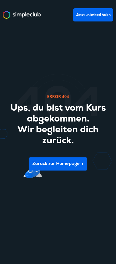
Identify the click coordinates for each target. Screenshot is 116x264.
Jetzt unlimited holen (93, 15)
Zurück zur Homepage (56, 163)
